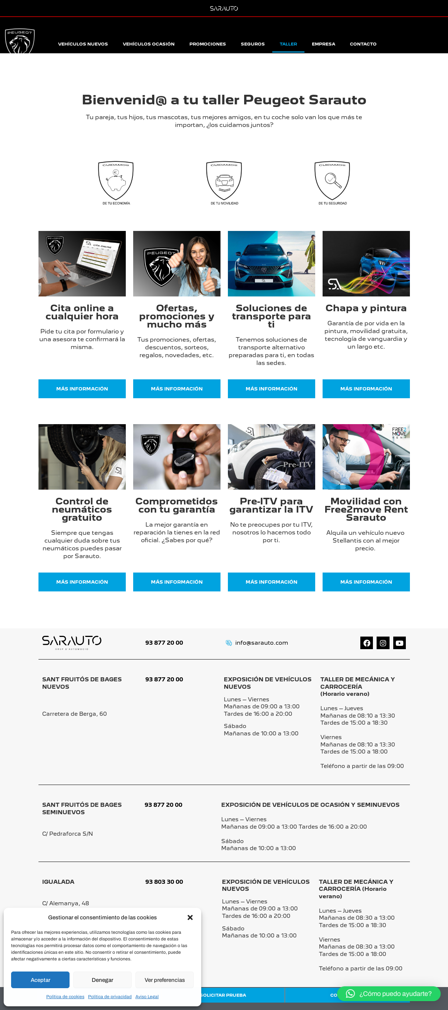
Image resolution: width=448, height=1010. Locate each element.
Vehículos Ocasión (149, 44)
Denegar (102, 980)
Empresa (323, 44)
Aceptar (40, 980)
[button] (190, 917)
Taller (288, 44)
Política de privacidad (110, 996)
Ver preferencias (165, 980)
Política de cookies (65, 996)
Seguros (253, 44)
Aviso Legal (147, 996)
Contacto (363, 44)
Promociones (207, 44)
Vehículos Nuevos (83, 44)
